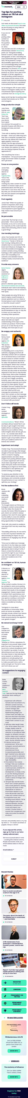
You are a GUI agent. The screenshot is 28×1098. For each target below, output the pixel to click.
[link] (14, 2)
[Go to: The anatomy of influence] (14, 1072)
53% (19, 68)
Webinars (15, 1061)
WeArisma (20, 51)
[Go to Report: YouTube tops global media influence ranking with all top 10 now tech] (14, 966)
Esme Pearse (5, 268)
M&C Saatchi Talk (5, 691)
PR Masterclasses (15, 1018)
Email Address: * (8, 850)
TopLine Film (5, 176)
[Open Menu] (21, 7)
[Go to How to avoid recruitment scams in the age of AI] (14, 886)
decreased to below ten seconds (12, 286)
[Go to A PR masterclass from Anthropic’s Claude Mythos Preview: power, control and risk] (14, 938)
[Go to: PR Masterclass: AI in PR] (14, 1038)
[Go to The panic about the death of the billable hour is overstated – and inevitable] (14, 911)
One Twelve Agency (5, 580)
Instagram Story (20, 94)
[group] (14, 2)
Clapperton (5, 640)
